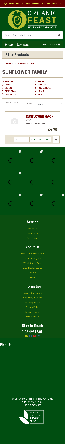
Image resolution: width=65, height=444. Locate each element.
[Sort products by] (48, 103)
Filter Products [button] (17, 55)
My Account (32, 228)
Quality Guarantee (32, 293)
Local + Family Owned (32, 253)
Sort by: (28, 103)
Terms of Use (32, 316)
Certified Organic (32, 258)
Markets (33, 277)
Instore (32, 272)
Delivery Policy (32, 302)
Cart (9, 44)
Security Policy (32, 312)
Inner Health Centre (32, 267)
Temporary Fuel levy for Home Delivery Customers (32, 3)
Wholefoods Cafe (32, 263)
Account (23, 44)
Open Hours (32, 238)
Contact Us (32, 233)
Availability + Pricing (32, 297)
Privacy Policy (32, 307)
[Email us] (26, 336)
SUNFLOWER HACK (39, 116)
